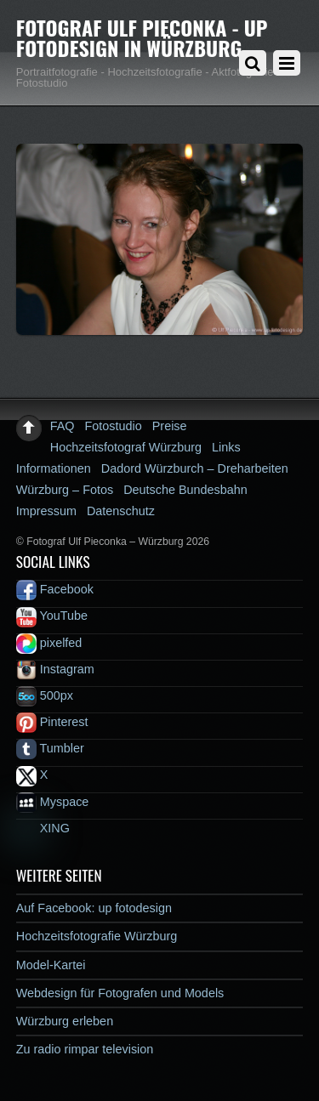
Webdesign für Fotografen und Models (120, 993)
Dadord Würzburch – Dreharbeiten (194, 468)
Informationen (53, 468)
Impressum (46, 511)
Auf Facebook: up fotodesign (94, 908)
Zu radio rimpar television (85, 1049)
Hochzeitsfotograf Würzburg (126, 447)
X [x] (32, 774)
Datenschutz (121, 511)
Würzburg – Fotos (64, 490)
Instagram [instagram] (55, 669)
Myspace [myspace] (52, 802)
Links (226, 447)
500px (44, 695)
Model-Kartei (51, 965)
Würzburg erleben (64, 1021)
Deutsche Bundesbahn (185, 490)
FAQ (62, 426)
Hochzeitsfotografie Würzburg (97, 936)
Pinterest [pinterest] (52, 722)
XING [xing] (43, 828)
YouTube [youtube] (52, 615)
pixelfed (49, 643)
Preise (169, 426)
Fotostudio (113, 426)
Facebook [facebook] (55, 589)
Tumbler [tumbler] (50, 748)
